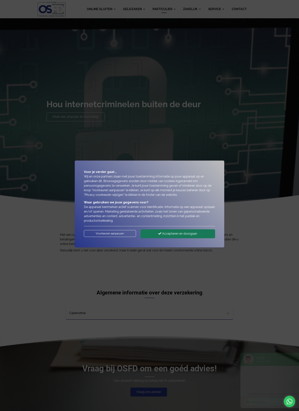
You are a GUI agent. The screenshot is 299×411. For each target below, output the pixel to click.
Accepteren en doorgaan (177, 233)
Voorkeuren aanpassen (110, 233)
